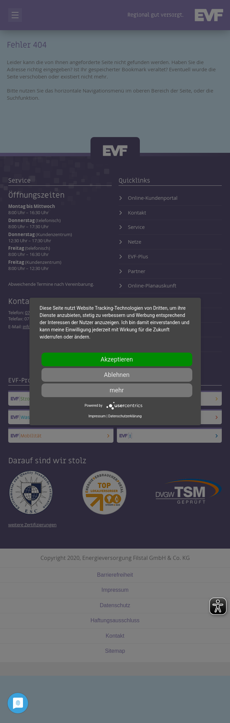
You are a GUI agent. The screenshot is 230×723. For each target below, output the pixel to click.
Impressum (97, 416)
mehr (117, 390)
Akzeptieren (116, 359)
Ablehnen (117, 374)
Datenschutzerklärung (125, 416)
